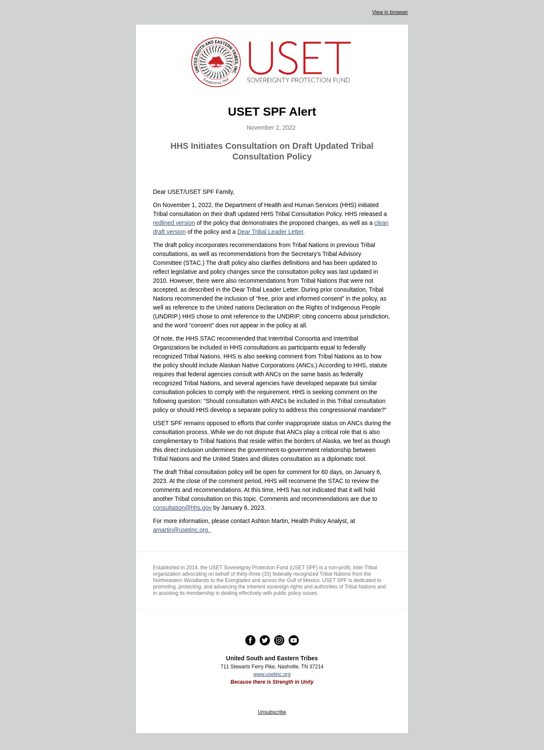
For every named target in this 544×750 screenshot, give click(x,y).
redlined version (174, 222)
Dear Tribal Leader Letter (270, 231)
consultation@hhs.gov (182, 507)
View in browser (390, 12)
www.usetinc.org (271, 674)
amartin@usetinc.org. (182, 529)
